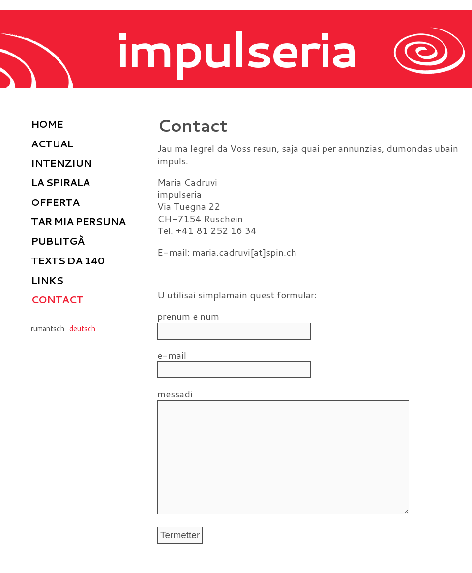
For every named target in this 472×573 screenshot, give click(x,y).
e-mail (180, 355)
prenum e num (188, 317)
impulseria (236, 48)
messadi (180, 394)
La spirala (60, 182)
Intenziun (61, 163)
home (47, 124)
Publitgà (57, 241)
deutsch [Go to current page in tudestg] (82, 328)
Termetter (180, 554)
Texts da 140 (67, 260)
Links (47, 280)
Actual (52, 143)
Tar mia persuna (78, 221)
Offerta (55, 202)
